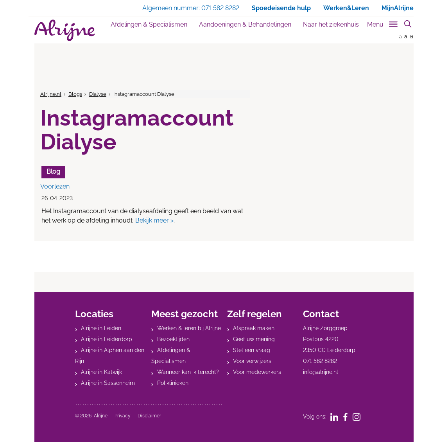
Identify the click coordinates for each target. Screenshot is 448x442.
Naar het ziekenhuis (331, 24)
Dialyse (97, 94)
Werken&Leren (346, 8)
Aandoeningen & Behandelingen (245, 24)
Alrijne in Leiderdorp (106, 339)
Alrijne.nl (50, 94)
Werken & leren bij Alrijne (189, 328)
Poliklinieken (172, 383)
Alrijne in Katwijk (101, 372)
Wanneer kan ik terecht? (188, 372)
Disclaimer (149, 416)
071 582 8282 (320, 361)
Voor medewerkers (257, 372)
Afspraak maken (253, 328)
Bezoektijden (173, 339)
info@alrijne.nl (320, 372)
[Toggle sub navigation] (383, 23)
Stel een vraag (251, 350)
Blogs (75, 94)
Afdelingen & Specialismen (149, 24)
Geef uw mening (254, 339)
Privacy (123, 416)
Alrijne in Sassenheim (108, 383)
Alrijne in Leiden (101, 328)
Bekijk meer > (154, 220)
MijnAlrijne (398, 8)
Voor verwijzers (252, 361)
